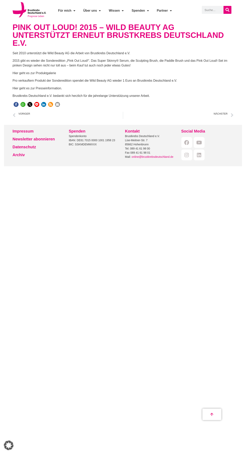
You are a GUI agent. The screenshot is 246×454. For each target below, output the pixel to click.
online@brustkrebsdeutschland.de (152, 156)
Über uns (92, 10)
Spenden (140, 10)
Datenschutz (24, 147)
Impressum (23, 131)
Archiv (19, 155)
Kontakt (132, 131)
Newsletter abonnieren (34, 139)
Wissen (116, 10)
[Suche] (227, 10)
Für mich (66, 10)
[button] (16, 104)
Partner (164, 10)
